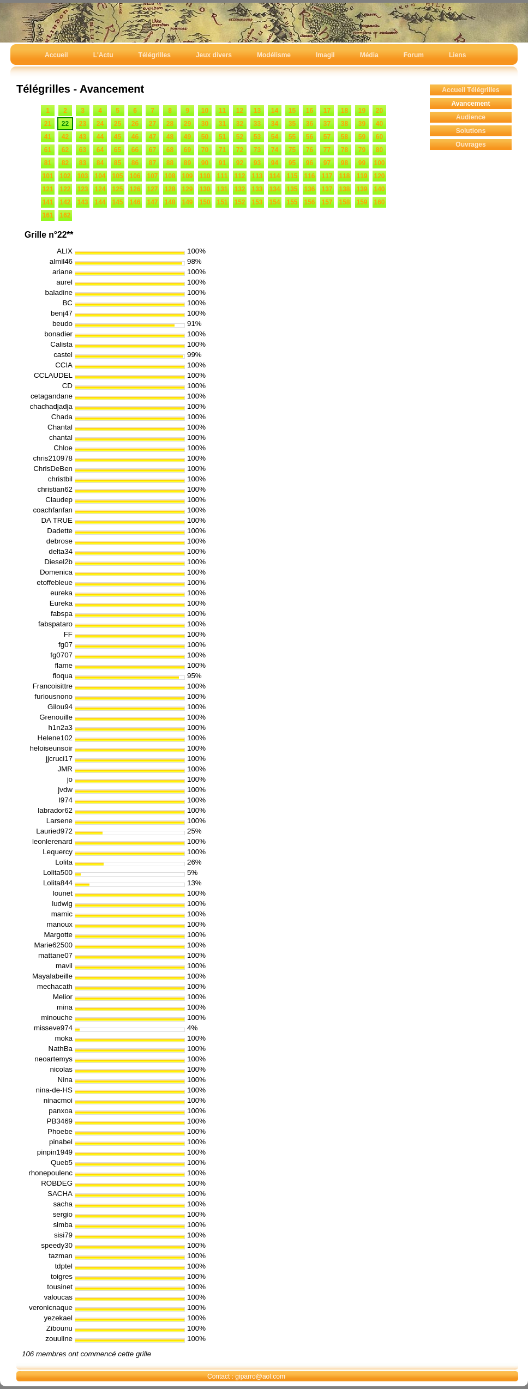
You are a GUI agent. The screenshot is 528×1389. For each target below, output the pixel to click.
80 (379, 150)
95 (292, 163)
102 (64, 176)
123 (82, 189)
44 (100, 137)
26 (135, 124)
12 (239, 110)
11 (222, 110)
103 (82, 176)
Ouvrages (470, 144)
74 (274, 150)
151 (222, 202)
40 (379, 124)
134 (274, 189)
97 (327, 163)
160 (379, 202)
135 (291, 189)
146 (134, 202)
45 (117, 137)
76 (309, 150)
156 (309, 202)
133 (256, 189)
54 (274, 137)
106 (134, 176)
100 (379, 163)
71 (222, 150)
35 (292, 124)
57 (327, 137)
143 (82, 202)
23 (82, 124)
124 (99, 189)
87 (152, 163)
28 (169, 124)
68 (169, 150)
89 (187, 163)
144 (99, 202)
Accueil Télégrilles (470, 90)
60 (379, 137)
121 (47, 189)
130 (204, 189)
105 (117, 176)
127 (152, 189)
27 (152, 124)
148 (169, 202)
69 (187, 150)
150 (204, 202)
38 (344, 124)
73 (257, 150)
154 (274, 202)
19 (361, 110)
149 (187, 202)
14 (274, 110)
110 (204, 176)
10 (204, 110)
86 (135, 163)
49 (187, 137)
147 (152, 202)
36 (309, 124)
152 (239, 202)
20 (379, 110)
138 (344, 189)
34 (274, 124)
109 (187, 176)
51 (222, 137)
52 (239, 137)
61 (47, 150)
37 (327, 124)
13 (257, 110)
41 (47, 137)
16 (309, 110)
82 (65, 163)
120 (379, 176)
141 (47, 202)
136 (309, 189)
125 (117, 189)
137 (326, 189)
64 (100, 150)
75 (292, 150)
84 (100, 163)
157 (326, 202)
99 (361, 163)
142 (64, 202)
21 (47, 124)
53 (257, 137)
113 (256, 176)
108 (169, 176)
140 (379, 189)
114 (274, 176)
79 (361, 150)
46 (135, 137)
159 (361, 202)
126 (134, 189)
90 (204, 163)
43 (82, 137)
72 (239, 150)
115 (291, 176)
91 (222, 163)
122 (64, 189)
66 (135, 150)
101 (47, 176)
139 (361, 189)
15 (292, 110)
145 (117, 202)
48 (169, 137)
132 (239, 189)
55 (292, 137)
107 (152, 176)
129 (187, 189)
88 (169, 163)
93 (257, 163)
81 (47, 163)
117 (326, 176)
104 (99, 176)
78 (344, 150)
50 (204, 137)
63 (82, 150)
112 (239, 176)
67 (152, 150)
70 (204, 150)
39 (361, 124)
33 (257, 124)
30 (204, 124)
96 (309, 163)
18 (344, 110)
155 (291, 202)
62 (65, 150)
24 (100, 124)
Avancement (471, 103)
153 (256, 202)
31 (222, 124)
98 (344, 163)
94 (274, 163)
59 (361, 137)
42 (65, 137)
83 (82, 163)
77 (327, 150)
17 (327, 110)
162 (64, 215)
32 (239, 124)
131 (222, 189)
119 (361, 176)
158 (344, 202)
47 (152, 137)
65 (117, 150)
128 (169, 189)
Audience (470, 117)
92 (239, 163)
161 (47, 215)
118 (344, 176)
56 (309, 137)
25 (117, 124)
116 (309, 176)
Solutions (471, 131)
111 (222, 176)
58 (344, 137)
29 (187, 124)
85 (117, 163)
